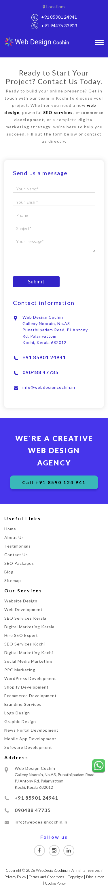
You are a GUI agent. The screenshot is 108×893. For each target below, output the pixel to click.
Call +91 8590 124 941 (54, 482)
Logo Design (17, 712)
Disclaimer (95, 877)
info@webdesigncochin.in (48, 387)
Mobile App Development (30, 738)
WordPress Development (30, 678)
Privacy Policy (15, 877)
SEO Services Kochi (24, 643)
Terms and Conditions (46, 877)
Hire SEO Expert (21, 635)
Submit (36, 282)
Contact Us (16, 554)
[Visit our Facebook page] (39, 850)
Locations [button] (54, 6)
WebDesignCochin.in (53, 870)
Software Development (28, 747)
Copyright (75, 877)
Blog (9, 571)
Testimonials (17, 546)
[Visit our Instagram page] (54, 850)
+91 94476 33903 (59, 25)
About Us (14, 537)
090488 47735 (40, 372)
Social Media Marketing (28, 661)
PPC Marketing (19, 669)
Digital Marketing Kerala (29, 626)
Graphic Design (20, 721)
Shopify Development (26, 687)
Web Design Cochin (35, 768)
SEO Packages (19, 563)
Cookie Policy (55, 883)
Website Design (20, 600)
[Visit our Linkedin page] (68, 850)
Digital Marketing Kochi (28, 652)
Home (10, 528)
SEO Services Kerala (25, 618)
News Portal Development (31, 730)
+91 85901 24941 (59, 17)
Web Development (23, 609)
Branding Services (22, 704)
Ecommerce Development (30, 695)
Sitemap (12, 580)
